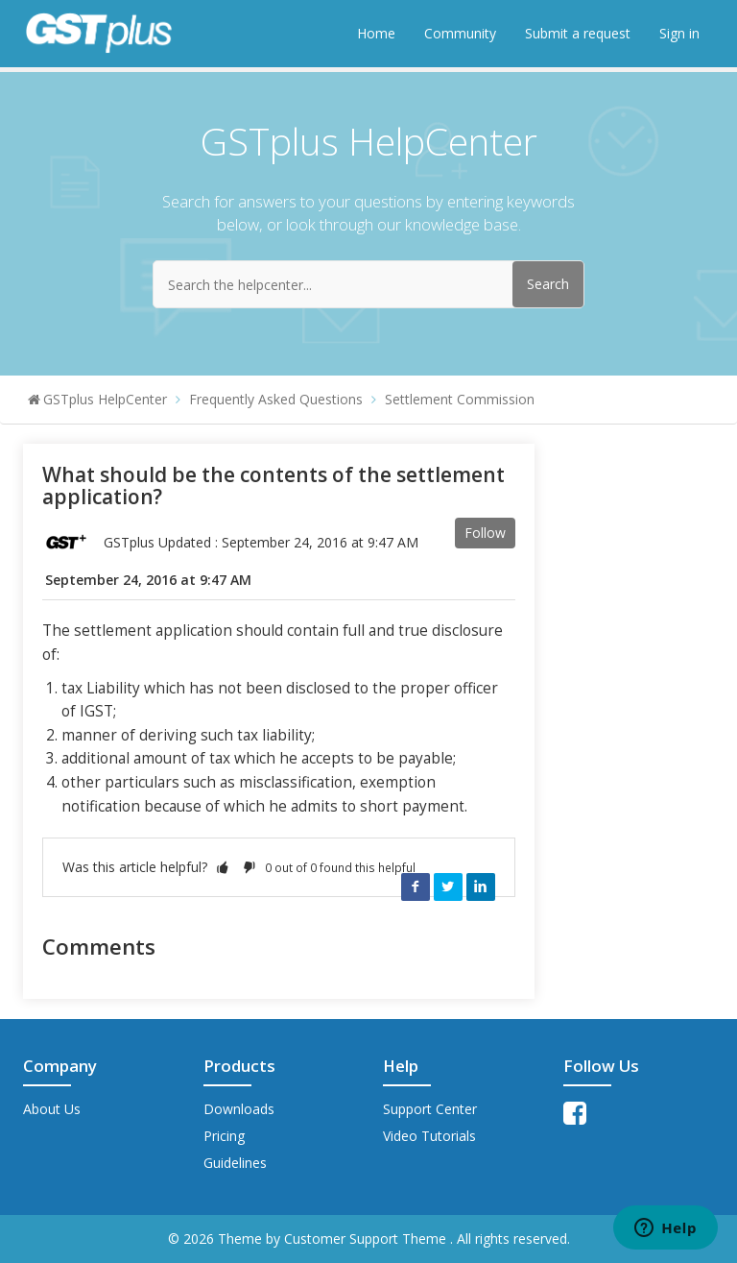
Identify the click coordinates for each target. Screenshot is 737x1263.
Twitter (448, 886)
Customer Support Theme (367, 1238)
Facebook (415, 886)
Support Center (430, 1109)
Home (376, 33)
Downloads (238, 1109)
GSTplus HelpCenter (105, 399)
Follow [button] (485, 532)
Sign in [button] (679, 33)
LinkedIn (480, 886)
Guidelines (235, 1163)
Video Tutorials (429, 1136)
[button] (222, 867)
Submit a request (577, 33)
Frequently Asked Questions (276, 399)
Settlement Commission (460, 399)
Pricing (224, 1136)
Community (460, 33)
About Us (52, 1109)
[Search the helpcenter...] (368, 284)
